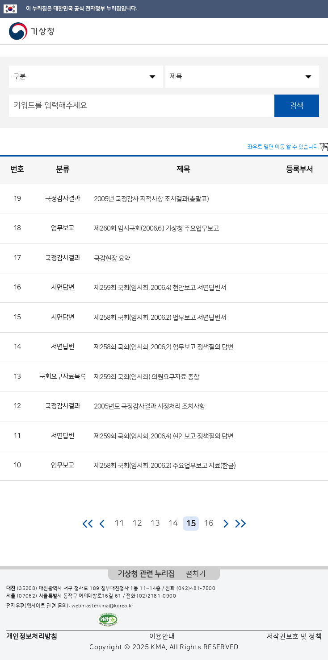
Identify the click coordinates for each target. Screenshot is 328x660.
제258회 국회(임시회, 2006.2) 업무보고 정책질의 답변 (163, 347)
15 (191, 524)
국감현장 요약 (112, 258)
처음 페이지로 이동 (88, 523)
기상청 (32, 31)
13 (155, 523)
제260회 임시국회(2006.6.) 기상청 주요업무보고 (156, 228)
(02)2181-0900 (156, 596)
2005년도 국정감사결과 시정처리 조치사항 (149, 406)
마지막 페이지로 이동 (240, 523)
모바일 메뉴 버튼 (313, 31)
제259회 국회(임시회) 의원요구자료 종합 (146, 376)
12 (137, 523)
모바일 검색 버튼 (299, 31)
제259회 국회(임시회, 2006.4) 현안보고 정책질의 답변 (163, 436)
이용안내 (162, 636)
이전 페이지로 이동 (102, 523)
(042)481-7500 (196, 588)
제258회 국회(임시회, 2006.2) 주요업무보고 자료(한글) (164, 466)
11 (119, 523)
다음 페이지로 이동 (225, 523)
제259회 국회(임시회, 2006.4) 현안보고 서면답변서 (160, 288)
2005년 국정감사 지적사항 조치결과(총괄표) (151, 198)
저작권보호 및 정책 (294, 636)
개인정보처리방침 (32, 636)
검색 (296, 106)
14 (173, 523)
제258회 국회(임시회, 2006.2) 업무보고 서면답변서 (160, 317)
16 (209, 523)
